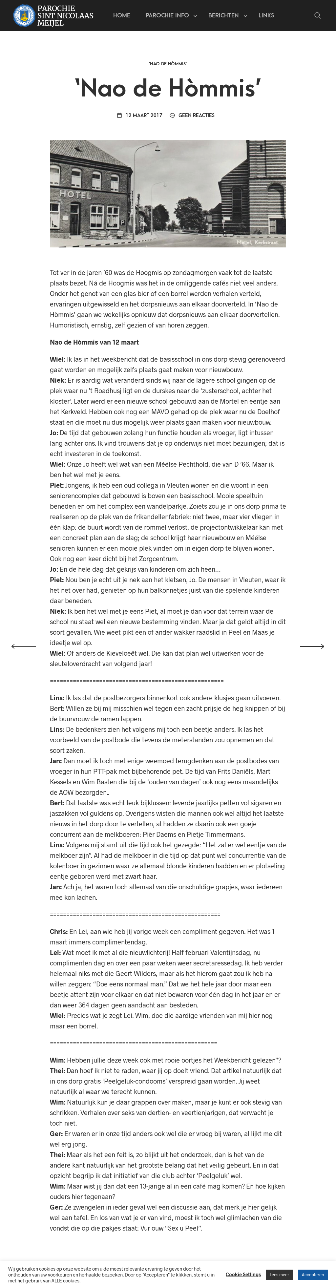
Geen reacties (192, 119)
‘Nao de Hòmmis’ (168, 67)
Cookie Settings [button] (243, 1274)
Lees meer (279, 1274)
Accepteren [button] (313, 1274)
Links (268, 16)
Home (123, 16)
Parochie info (169, 16)
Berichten (225, 16)
